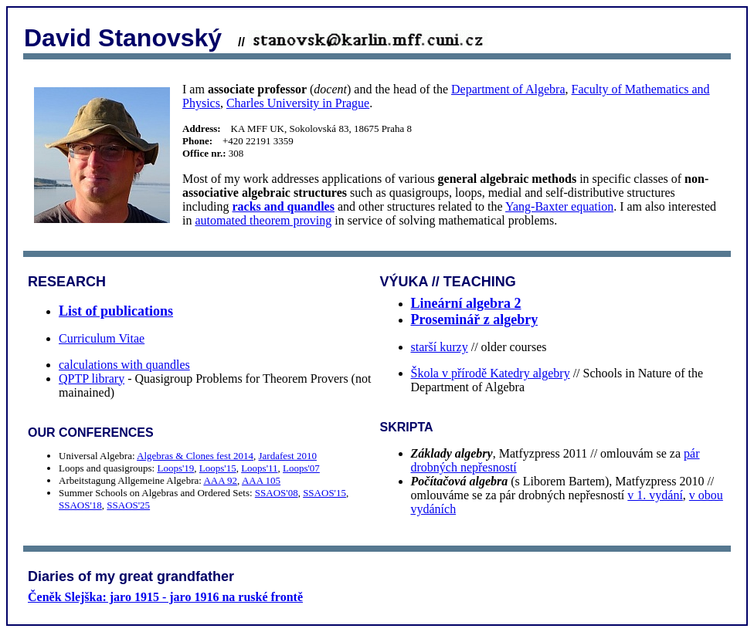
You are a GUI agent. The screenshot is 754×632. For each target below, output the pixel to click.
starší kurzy (439, 346)
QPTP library (91, 378)
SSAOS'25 (128, 505)
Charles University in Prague (297, 103)
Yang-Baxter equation (559, 206)
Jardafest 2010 (288, 455)
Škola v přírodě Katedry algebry (490, 373)
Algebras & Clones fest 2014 (195, 455)
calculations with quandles (124, 364)
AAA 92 (220, 480)
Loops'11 (259, 468)
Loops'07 (301, 468)
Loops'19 (175, 468)
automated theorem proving (263, 220)
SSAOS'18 (80, 505)
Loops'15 (217, 468)
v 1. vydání (655, 495)
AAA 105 (261, 480)
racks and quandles (283, 206)
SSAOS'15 (324, 493)
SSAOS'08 (276, 493)
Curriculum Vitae (101, 338)
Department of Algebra (508, 89)
